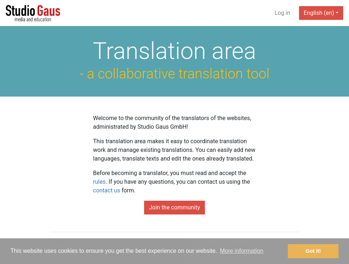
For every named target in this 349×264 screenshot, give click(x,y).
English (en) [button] (319, 12)
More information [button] (241, 251)
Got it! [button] (313, 251)
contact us (106, 190)
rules (99, 181)
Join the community (174, 207)
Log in (282, 12)
